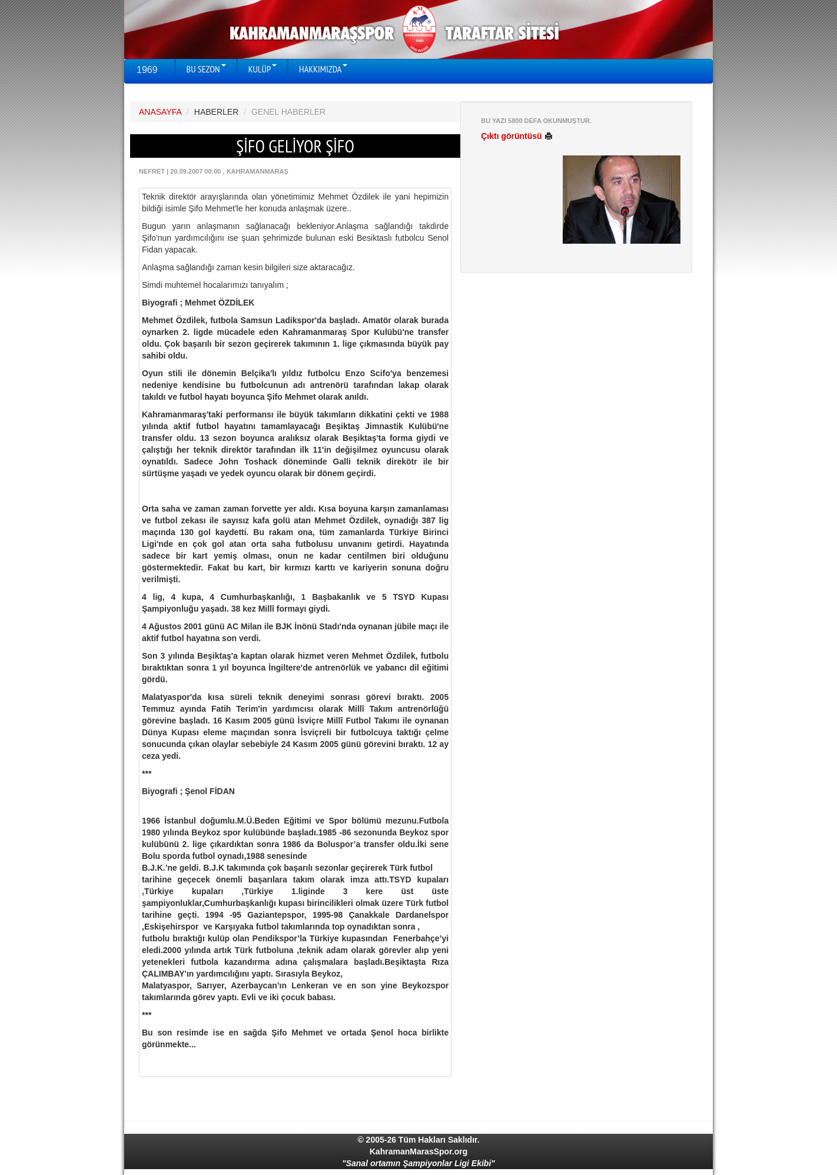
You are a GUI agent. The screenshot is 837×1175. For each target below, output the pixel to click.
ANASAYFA (160, 112)
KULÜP (262, 69)
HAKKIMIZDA (323, 69)
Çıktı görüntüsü (516, 136)
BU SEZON (206, 69)
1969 (147, 70)
